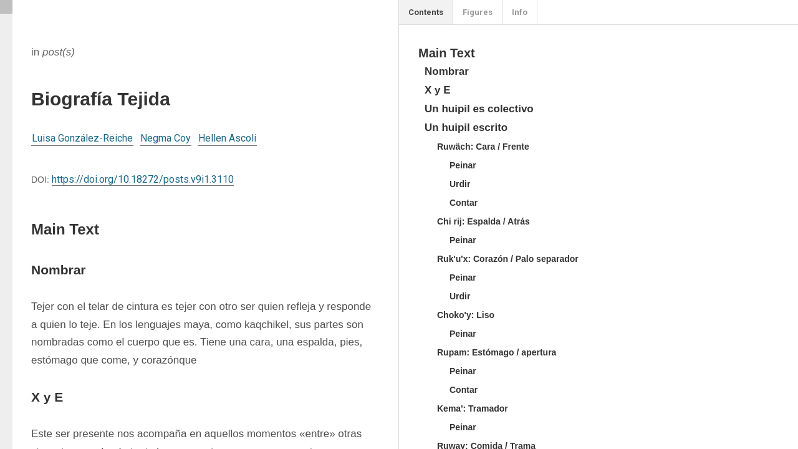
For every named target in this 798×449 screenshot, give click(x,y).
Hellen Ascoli (227, 138)
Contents (425, 12)
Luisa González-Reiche (82, 138)
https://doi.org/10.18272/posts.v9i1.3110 (143, 179)
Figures (478, 12)
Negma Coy (165, 138)
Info (519, 12)
